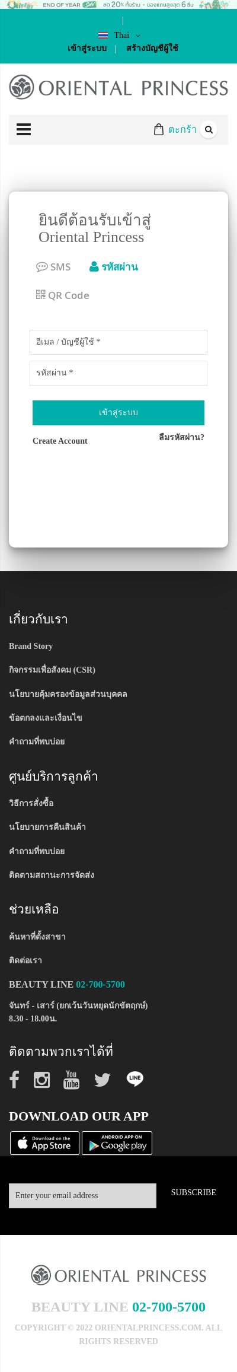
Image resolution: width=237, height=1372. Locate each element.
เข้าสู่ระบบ (87, 48)
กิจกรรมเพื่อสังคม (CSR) (52, 670)
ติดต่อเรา (25, 960)
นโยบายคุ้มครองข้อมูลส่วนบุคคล (68, 694)
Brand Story (31, 646)
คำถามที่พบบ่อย (37, 741)
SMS (53, 266)
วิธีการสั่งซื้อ (31, 803)
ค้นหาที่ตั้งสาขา (37, 936)
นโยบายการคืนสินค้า (47, 827)
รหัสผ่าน (113, 266)
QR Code (62, 295)
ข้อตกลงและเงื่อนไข (45, 718)
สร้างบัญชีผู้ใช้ (152, 48)
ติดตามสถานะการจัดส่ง (51, 875)
